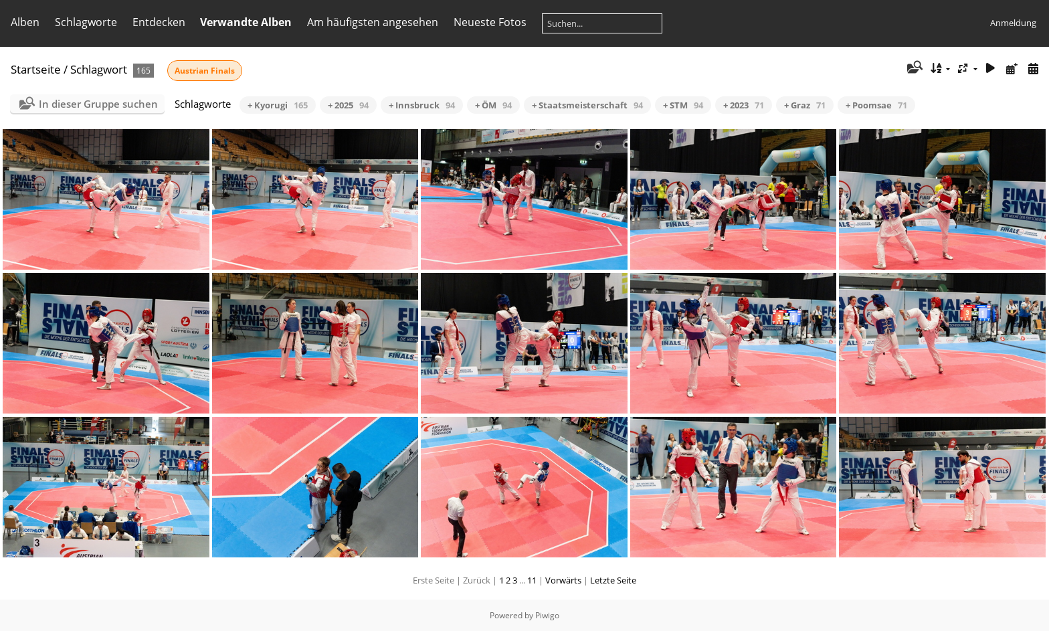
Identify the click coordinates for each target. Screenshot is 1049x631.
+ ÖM (493, 105)
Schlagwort (98, 69)
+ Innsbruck (422, 105)
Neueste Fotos (490, 22)
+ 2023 (743, 105)
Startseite (36, 69)
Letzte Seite (613, 580)
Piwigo (547, 615)
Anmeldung (1013, 23)
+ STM (683, 105)
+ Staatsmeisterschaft (587, 105)
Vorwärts (563, 580)
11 (532, 580)
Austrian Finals (205, 70)
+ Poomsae (876, 105)
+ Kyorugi (278, 105)
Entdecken (158, 22)
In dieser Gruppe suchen (98, 103)
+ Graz (805, 105)
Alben (25, 22)
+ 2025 (348, 105)
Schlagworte (86, 22)
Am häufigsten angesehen (372, 22)
